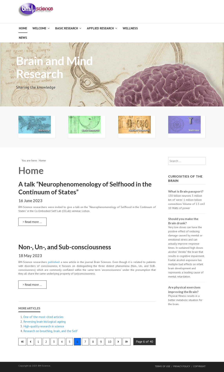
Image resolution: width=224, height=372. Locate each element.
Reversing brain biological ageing (44, 321)
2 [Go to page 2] (46, 342)
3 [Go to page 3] (54, 342)
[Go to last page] (126, 341)
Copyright (199, 366)
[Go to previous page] (30, 341)
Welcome (39, 28)
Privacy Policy (181, 366)
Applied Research (100, 28)
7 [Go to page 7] (85, 342)
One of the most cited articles (43, 317)
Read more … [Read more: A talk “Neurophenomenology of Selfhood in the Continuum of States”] (32, 222)
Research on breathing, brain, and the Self (50, 331)
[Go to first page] (22, 341)
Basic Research (66, 28)
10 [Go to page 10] (109, 342)
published (54, 262)
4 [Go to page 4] (62, 342)
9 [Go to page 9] (101, 342)
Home (23, 28)
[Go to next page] (118, 341)
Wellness (130, 28)
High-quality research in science (43, 326)
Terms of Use (162, 366)
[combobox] (187, 161)
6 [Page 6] (77, 342)
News (23, 38)
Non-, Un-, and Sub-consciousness (64, 247)
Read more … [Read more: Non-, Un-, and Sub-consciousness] (32, 284)
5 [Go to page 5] (69, 342)
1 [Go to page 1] (38, 342)
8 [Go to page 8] (93, 342)
